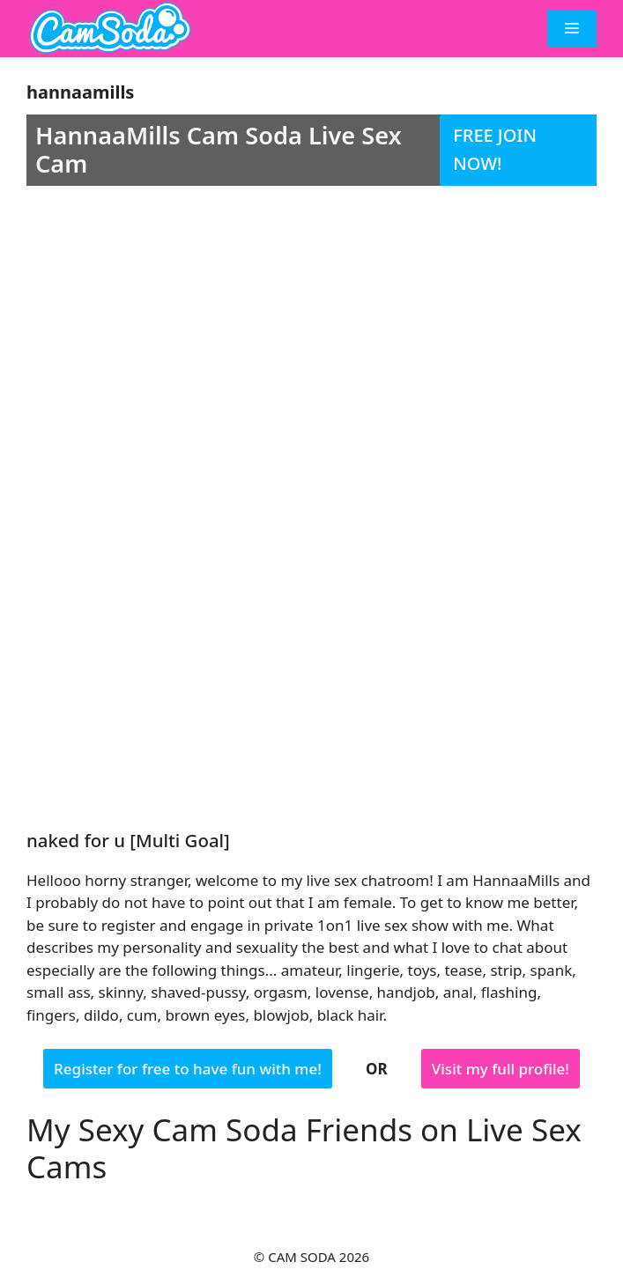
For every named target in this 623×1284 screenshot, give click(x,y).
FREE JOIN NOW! (495, 149)
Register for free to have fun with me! (188, 1069)
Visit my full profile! (500, 1069)
